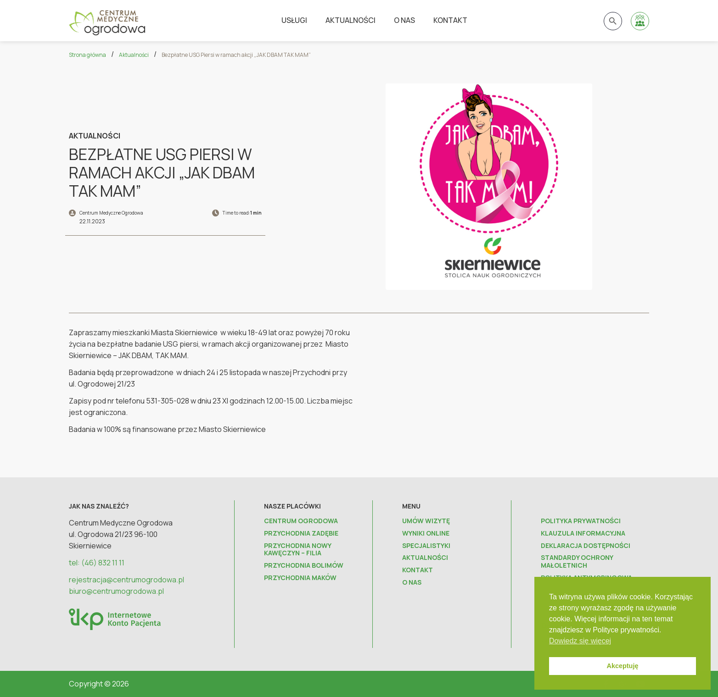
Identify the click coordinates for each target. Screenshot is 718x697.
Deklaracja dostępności (585, 546)
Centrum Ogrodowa (301, 521)
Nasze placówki (292, 506)
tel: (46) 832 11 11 (96, 563)
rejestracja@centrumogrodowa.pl (126, 580)
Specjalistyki (426, 546)
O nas (404, 20)
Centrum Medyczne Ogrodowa (111, 213)
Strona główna (87, 55)
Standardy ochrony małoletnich (577, 562)
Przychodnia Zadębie (301, 533)
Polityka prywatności (581, 521)
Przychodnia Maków (300, 578)
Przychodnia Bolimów (303, 566)
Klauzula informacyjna (583, 533)
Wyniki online (425, 533)
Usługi (294, 20)
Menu (411, 506)
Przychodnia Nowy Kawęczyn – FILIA (297, 550)
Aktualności (350, 20)
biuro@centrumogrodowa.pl (116, 591)
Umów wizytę (426, 521)
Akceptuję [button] (623, 665)
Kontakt (450, 20)
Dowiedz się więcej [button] (580, 641)
